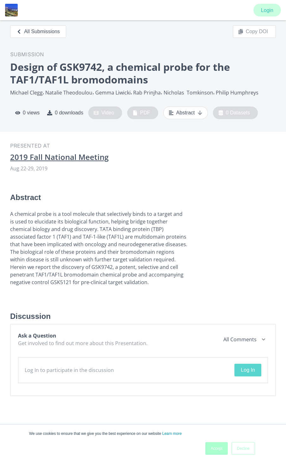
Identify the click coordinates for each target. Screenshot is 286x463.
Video (104, 113)
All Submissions (38, 31)
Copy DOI (253, 32)
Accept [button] (216, 448)
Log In (248, 370)
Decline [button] (243, 448)
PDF (141, 113)
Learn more (172, 433)
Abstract (185, 113)
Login (267, 10)
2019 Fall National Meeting (59, 157)
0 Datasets (234, 113)
